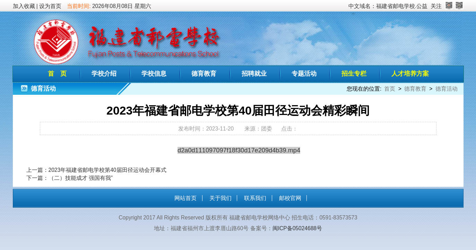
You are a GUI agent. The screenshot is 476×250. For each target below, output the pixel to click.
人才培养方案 (410, 73)
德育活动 (446, 89)
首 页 (57, 73)
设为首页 (50, 6)
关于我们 (220, 198)
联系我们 (255, 198)
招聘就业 (254, 73)
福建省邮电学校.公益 (401, 6)
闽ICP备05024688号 (297, 228)
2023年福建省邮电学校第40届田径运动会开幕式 (107, 170)
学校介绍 (104, 73)
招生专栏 (353, 73)
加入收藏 (24, 6)
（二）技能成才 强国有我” (81, 178)
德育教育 (203, 73)
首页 (389, 89)
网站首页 (185, 198)
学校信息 (153, 73)
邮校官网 (290, 198)
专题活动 (304, 73)
